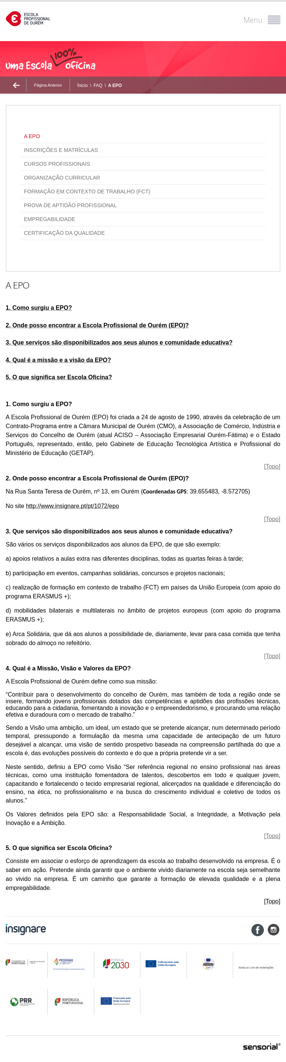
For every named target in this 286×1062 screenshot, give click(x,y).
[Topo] (272, 466)
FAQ (97, 85)
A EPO (115, 85)
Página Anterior (48, 85)
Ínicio (82, 85)
